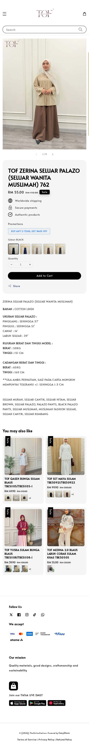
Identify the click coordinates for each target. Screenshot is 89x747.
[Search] (80, 29)
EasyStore (64, 733)
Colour (16, 239)
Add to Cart (45, 275)
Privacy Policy (46, 739)
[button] (4, 14)
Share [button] (14, 286)
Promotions (15, 224)
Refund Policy (64, 739)
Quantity (13, 258)
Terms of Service (27, 739)
